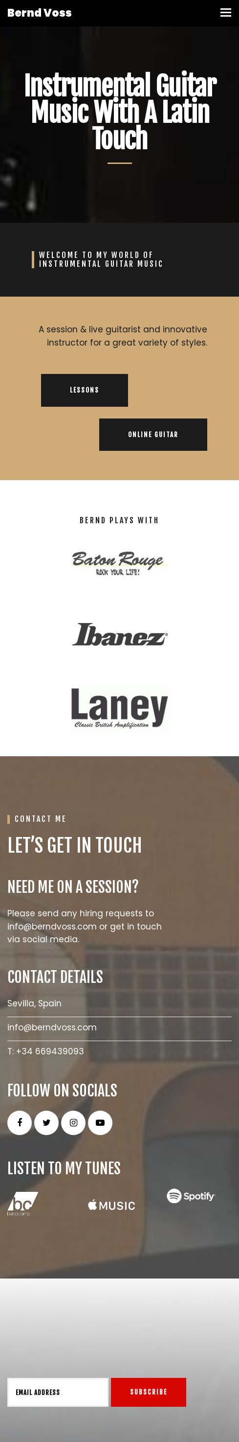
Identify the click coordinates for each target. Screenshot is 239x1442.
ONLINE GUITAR (153, 435)
